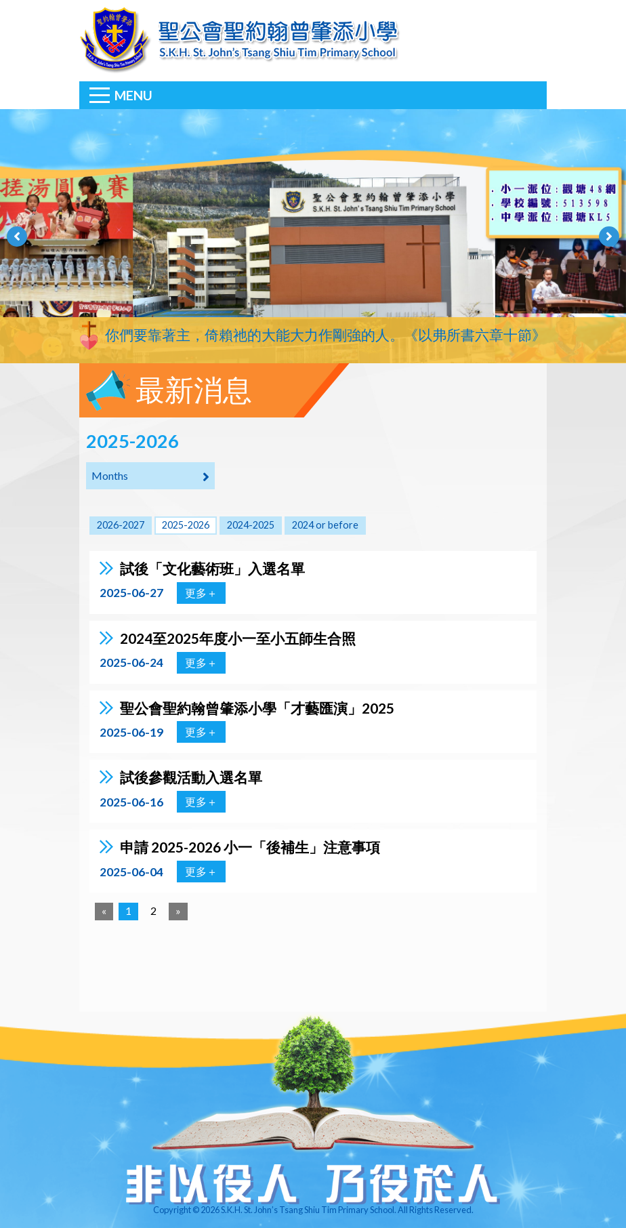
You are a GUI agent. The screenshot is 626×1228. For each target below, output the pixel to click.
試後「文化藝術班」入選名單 (212, 568)
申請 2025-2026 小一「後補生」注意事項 (250, 846)
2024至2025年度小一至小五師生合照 (238, 638)
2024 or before (325, 525)
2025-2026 (185, 525)
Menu (133, 95)
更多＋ (201, 592)
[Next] (178, 911)
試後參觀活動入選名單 (191, 777)
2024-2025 (250, 525)
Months (150, 476)
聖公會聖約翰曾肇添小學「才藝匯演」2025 (257, 707)
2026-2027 (120, 525)
